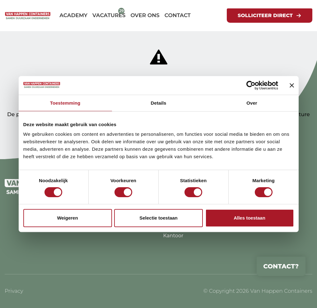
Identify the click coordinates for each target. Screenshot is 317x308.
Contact (178, 15)
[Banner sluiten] (292, 85)
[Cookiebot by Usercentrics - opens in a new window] (251, 85)
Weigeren (67, 217)
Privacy (14, 291)
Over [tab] (251, 103)
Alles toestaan (249, 217)
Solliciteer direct (265, 15)
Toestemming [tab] (65, 103)
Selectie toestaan (158, 217)
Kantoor (173, 236)
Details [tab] (158, 103)
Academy (73, 15)
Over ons (144, 15)
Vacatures (108, 15)
